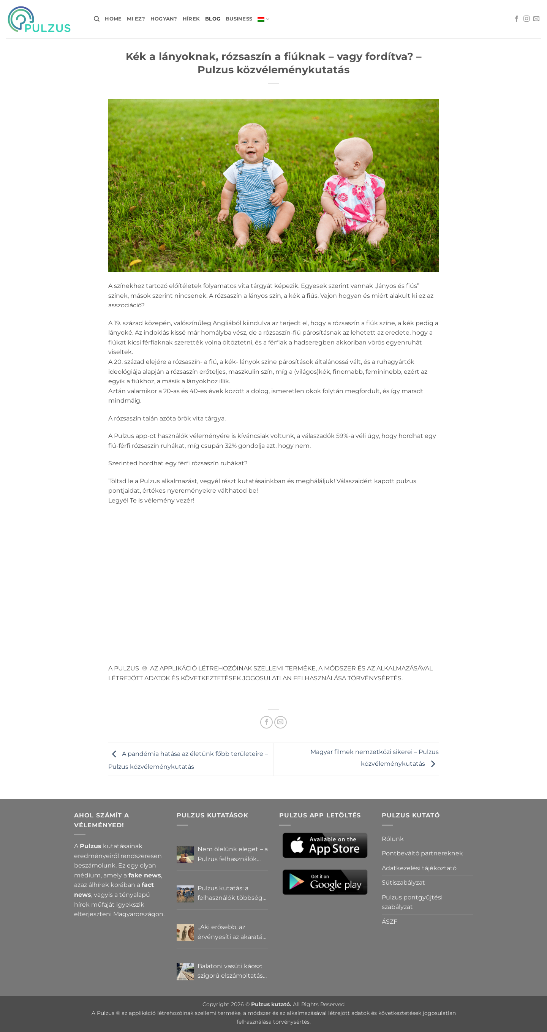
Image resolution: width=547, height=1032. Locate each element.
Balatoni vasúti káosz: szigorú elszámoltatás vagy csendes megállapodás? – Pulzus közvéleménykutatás (230, 971)
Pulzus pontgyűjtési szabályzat (412, 902)
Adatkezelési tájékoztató (419, 868)
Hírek (191, 19)
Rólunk (393, 838)
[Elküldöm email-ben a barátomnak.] (280, 722)
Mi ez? (136, 19)
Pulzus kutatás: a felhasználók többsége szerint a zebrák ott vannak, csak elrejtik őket (232, 894)
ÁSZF (389, 921)
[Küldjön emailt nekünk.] (536, 19)
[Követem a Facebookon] (517, 19)
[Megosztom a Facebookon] (266, 722)
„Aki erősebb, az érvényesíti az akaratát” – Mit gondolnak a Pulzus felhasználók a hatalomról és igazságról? (232, 932)
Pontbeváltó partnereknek (422, 853)
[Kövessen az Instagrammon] (526, 19)
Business (239, 19)
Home (113, 19)
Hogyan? (163, 19)
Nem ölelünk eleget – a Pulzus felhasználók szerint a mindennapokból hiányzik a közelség (233, 855)
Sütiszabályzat (403, 882)
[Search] (97, 19)
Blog (212, 19)
